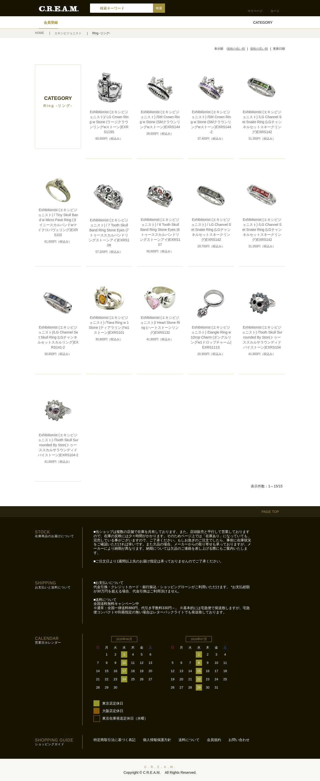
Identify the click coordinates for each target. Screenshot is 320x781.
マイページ (255, 11)
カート (275, 11)
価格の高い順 (259, 48)
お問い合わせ (239, 740)
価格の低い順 (236, 48)
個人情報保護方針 (157, 740)
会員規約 (214, 740)
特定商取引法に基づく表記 (115, 740)
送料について (189, 740)
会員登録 (51, 22)
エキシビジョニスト (68, 33)
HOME (40, 33)
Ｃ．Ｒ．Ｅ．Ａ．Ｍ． (160, 767)
